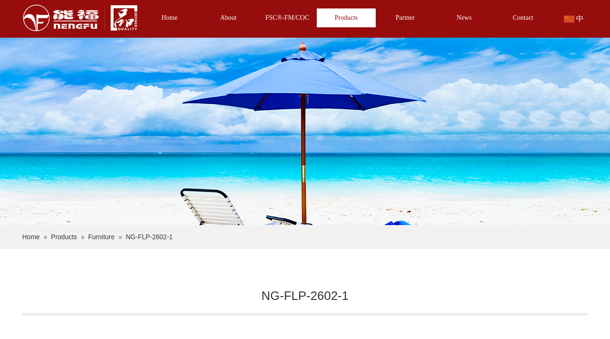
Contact (523, 17)
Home (169, 17)
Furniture (101, 237)
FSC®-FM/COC (287, 17)
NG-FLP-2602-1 (149, 237)
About (228, 17)
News (464, 17)
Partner (405, 17)
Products (346, 17)
